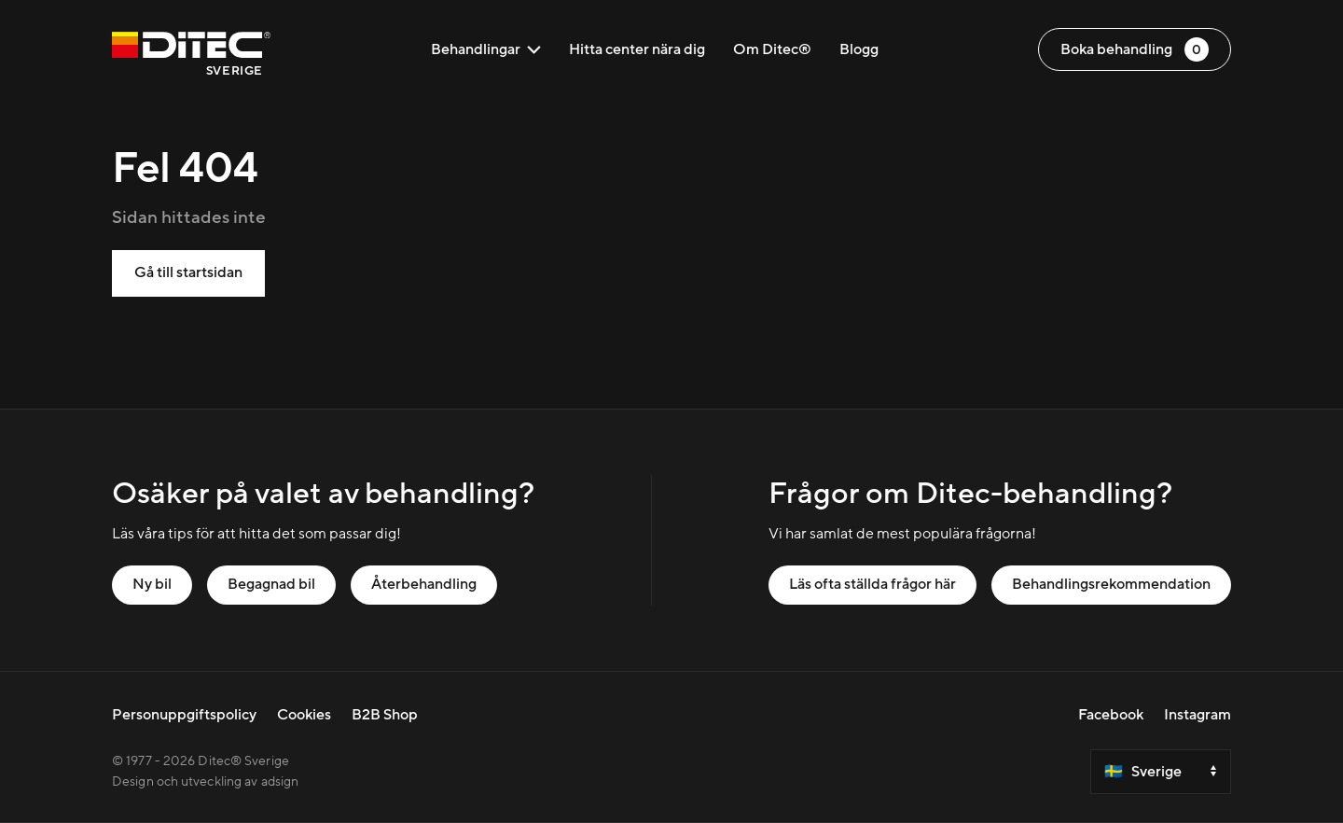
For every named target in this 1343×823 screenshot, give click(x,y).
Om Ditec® (772, 49)
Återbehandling (424, 584)
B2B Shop (385, 714)
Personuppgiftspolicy (184, 714)
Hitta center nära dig (637, 49)
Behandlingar (486, 49)
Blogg (859, 49)
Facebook (1110, 714)
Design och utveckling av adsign (205, 782)
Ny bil (152, 584)
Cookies (304, 714)
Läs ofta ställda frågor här (872, 584)
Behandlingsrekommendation (1111, 584)
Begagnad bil (271, 584)
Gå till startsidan (188, 272)
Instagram (1197, 714)
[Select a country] (1160, 771)
